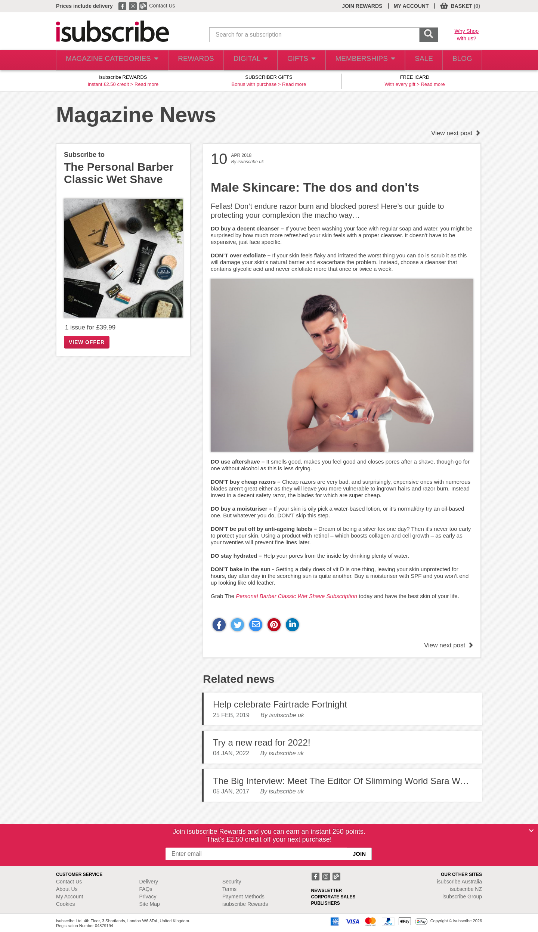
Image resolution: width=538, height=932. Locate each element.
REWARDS (188, 60)
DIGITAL (244, 60)
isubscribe (459, 882)
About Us (67, 889)
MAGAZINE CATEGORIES (108, 60)
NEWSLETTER (326, 890)
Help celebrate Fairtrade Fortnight (280, 704)
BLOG (460, 60)
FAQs (145, 889)
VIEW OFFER (87, 342)
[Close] (531, 830)
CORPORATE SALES (333, 897)
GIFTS (296, 60)
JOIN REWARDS (362, 6)
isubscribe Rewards (245, 904)
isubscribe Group (462, 897)
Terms (229, 889)
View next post (455, 133)
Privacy (148, 897)
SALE (418, 60)
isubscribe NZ (466, 889)
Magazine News (136, 114)
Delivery (148, 882)
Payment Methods (243, 897)
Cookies (65, 904)
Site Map (149, 904)
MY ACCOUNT (411, 6)
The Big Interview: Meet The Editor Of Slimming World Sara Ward (343, 781)
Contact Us (162, 6)
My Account (69, 897)
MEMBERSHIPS (359, 60)
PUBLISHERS (325, 903)
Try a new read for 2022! (261, 742)
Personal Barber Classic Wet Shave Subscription (296, 596)
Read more (146, 84)
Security (231, 882)
